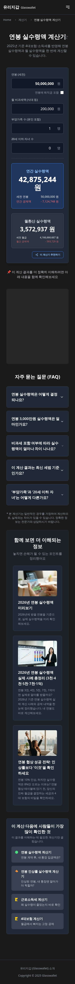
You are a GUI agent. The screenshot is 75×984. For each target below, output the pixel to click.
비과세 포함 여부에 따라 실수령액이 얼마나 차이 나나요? (37, 446)
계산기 (22, 20)
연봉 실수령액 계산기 (47, 20)
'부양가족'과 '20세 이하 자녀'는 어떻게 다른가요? (37, 494)
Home (7, 20)
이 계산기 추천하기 (47, 254)
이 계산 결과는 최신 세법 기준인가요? (37, 470)
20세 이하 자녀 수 (22, 139)
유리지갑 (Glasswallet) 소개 (37, 968)
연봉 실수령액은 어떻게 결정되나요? (37, 397)
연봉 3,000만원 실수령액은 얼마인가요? (37, 421)
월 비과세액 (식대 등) (24, 100)
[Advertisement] (37, 326)
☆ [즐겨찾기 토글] (66, 36)
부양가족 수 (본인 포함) (26, 119)
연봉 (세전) (18, 74)
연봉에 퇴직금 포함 (47, 92)
